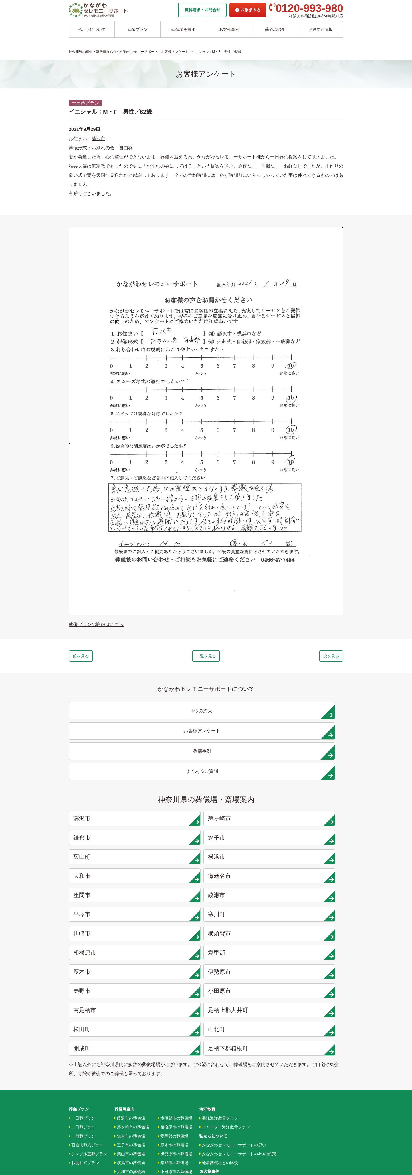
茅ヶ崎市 (173, 763)
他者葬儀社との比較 (218, 990)
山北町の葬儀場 (173, 1034)
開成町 (103, 878)
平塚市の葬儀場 (129, 1034)
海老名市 (312, 782)
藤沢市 (98, 138)
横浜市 (173, 782)
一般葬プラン (82, 963)
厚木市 (103, 840)
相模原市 (242, 821)
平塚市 (242, 801)
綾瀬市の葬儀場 (129, 1025)
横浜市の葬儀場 (129, 990)
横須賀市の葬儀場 (175, 945)
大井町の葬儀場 (173, 1016)
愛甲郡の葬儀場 (173, 963)
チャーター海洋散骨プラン (224, 954)
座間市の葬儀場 (129, 1016)
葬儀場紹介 (275, 29)
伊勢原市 (173, 840)
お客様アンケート (216, 1025)
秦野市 (242, 840)
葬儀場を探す (183, 29)
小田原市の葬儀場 (175, 999)
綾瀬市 (173, 801)
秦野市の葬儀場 (173, 990)
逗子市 (312, 763)
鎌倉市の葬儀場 (129, 963)
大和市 (242, 782)
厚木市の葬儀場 (173, 972)
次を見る (315, 657)
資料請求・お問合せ (202, 10)
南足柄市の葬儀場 (175, 1007)
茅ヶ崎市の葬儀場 (131, 954)
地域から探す (212, 1049)
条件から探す (212, 1066)
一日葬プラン (85, 102)
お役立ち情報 (320, 29)
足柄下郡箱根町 (173, 878)
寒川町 (312, 801)
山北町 (312, 859)
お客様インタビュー (218, 1007)
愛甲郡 (312, 821)
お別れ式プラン (84, 990)
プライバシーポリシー (219, 1120)
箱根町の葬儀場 (173, 1052)
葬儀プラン (138, 29)
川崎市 (103, 821)
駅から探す (210, 1057)
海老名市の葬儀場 (131, 1007)
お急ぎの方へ (211, 1102)
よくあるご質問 (213, 1111)
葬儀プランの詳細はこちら (96, 624)
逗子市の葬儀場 (129, 972)
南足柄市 (103, 859)
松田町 (242, 859)
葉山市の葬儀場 (129, 981)
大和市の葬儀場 (129, 999)
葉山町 (103, 782)
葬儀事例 (208, 1016)
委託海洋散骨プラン (218, 945)
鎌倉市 (242, 763)
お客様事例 (229, 29)
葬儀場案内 (124, 936)
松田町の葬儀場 (173, 1025)
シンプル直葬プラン (88, 981)
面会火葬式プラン (86, 972)
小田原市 (312, 840)
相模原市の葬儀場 (175, 954)
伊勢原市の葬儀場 (175, 981)
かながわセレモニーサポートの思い (232, 972)
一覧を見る (206, 657)
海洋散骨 (207, 936)
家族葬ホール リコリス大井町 (226, 1084)
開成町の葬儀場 (173, 1043)
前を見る (96, 657)
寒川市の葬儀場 (129, 1043)
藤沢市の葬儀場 (129, 945)
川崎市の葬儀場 (129, 1052)
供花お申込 (209, 1129)
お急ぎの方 (247, 10)
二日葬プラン (82, 954)
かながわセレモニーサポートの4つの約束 (237, 981)
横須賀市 (173, 821)
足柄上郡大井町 (173, 859)
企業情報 (207, 1093)
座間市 (103, 801)
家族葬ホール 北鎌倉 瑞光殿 (224, 1075)
